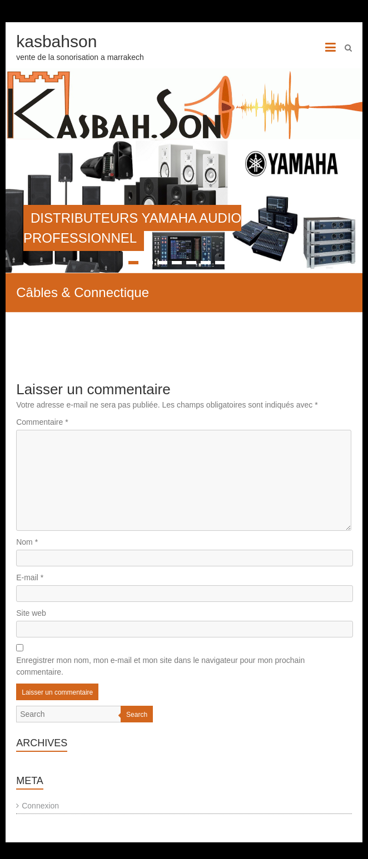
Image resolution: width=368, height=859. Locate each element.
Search (136, 715)
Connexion (40, 805)
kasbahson (56, 41)
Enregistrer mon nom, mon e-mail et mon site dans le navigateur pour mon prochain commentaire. (160, 666)
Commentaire (42, 422)
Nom (27, 541)
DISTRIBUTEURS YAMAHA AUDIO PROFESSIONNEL (132, 227)
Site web (31, 613)
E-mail (29, 577)
